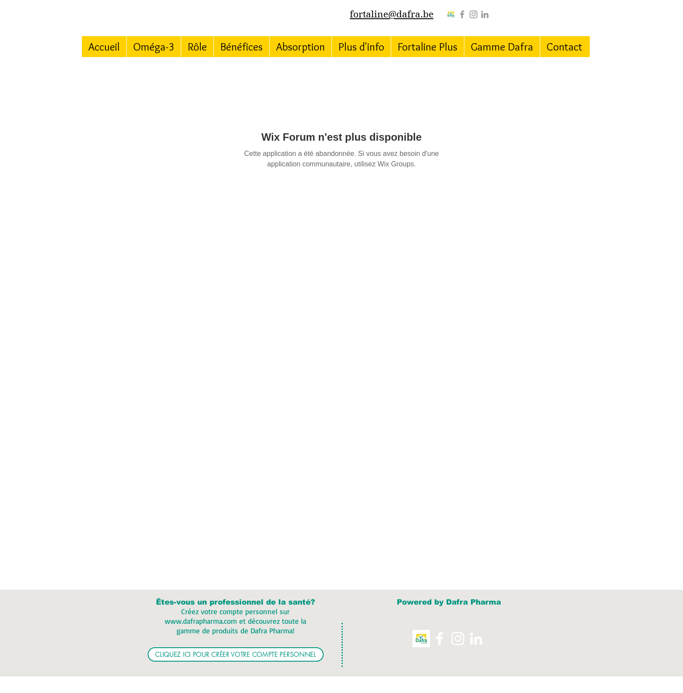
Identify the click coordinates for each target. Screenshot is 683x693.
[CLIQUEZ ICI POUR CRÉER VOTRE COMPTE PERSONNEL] (236, 654)
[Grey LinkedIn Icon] (485, 14)
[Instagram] (473, 14)
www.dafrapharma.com (201, 620)
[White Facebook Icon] (439, 638)
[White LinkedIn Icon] (476, 638)
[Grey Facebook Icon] (462, 14)
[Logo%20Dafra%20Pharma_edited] (451, 14)
